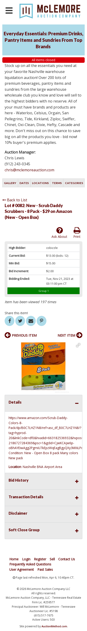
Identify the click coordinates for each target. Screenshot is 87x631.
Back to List (14, 199)
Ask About (59, 233)
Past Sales (45, 569)
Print (77, 233)
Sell (52, 559)
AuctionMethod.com (54, 626)
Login (26, 559)
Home (14, 559)
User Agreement (21, 569)
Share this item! (16, 313)
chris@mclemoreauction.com (29, 169)
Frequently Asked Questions (30, 564)
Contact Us (66, 559)
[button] (78, 345)
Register (40, 559)
